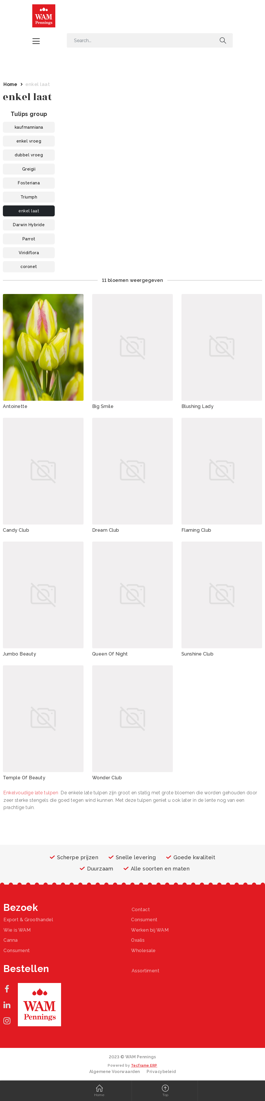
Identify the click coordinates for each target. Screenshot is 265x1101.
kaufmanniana (29, 127)
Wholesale (143, 950)
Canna (10, 940)
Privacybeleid (161, 1071)
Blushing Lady (197, 406)
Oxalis (138, 940)
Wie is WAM (17, 930)
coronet (28, 266)
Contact (141, 909)
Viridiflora (29, 252)
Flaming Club (196, 530)
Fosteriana (29, 183)
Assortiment (146, 970)
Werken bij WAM (150, 930)
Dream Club (105, 530)
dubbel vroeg (29, 155)
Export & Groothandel (28, 919)
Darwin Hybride (29, 224)
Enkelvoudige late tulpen (30, 792)
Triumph (28, 197)
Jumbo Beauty (19, 654)
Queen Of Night (110, 654)
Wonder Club (107, 777)
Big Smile (103, 406)
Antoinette (15, 406)
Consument (144, 919)
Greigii (29, 169)
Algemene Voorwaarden (114, 1071)
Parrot (28, 239)
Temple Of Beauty (24, 777)
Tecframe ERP (144, 1065)
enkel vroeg (28, 141)
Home (10, 84)
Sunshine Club (197, 654)
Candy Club (16, 530)
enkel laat (28, 211)
